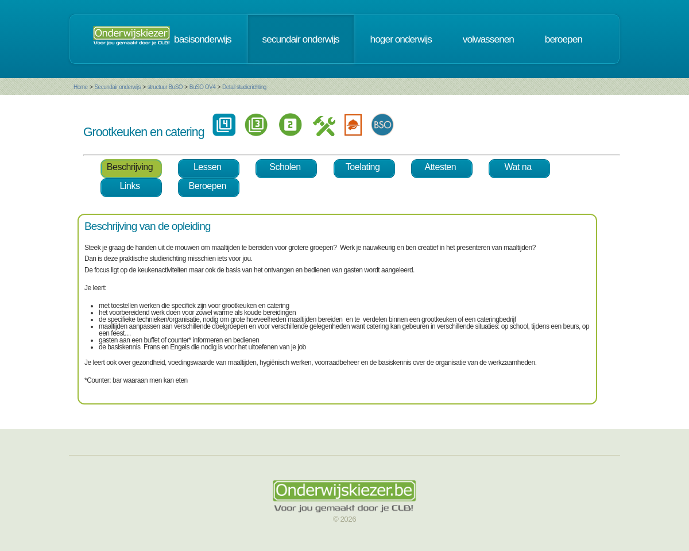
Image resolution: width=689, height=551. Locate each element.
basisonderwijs (202, 39)
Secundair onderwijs (117, 87)
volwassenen (488, 39)
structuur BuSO (165, 87)
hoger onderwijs (401, 39)
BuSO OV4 (202, 87)
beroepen (563, 39)
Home (80, 87)
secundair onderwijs (300, 39)
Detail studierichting (244, 87)
